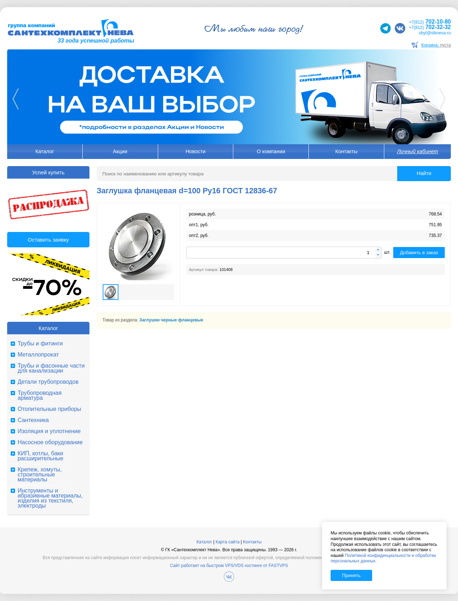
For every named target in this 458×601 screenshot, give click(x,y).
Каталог (44, 151)
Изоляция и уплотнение (49, 431)
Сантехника (33, 420)
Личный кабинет (417, 151)
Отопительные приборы (49, 409)
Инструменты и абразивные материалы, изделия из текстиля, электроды (50, 498)
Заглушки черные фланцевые (171, 320)
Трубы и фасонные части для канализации (51, 368)
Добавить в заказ (419, 252)
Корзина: (436, 45)
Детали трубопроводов (48, 381)
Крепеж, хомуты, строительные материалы (40, 474)
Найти (423, 173)
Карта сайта (227, 541)
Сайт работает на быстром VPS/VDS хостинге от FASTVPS (229, 565)
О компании (271, 151)
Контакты (346, 151)
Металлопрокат (38, 354)
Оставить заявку (48, 240)
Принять (351, 575)
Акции (120, 151)
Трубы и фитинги (40, 343)
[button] (378, 250)
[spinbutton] (283, 252)
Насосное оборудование (50, 442)
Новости (196, 151)
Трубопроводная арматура (40, 396)
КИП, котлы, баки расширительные (40, 456)
